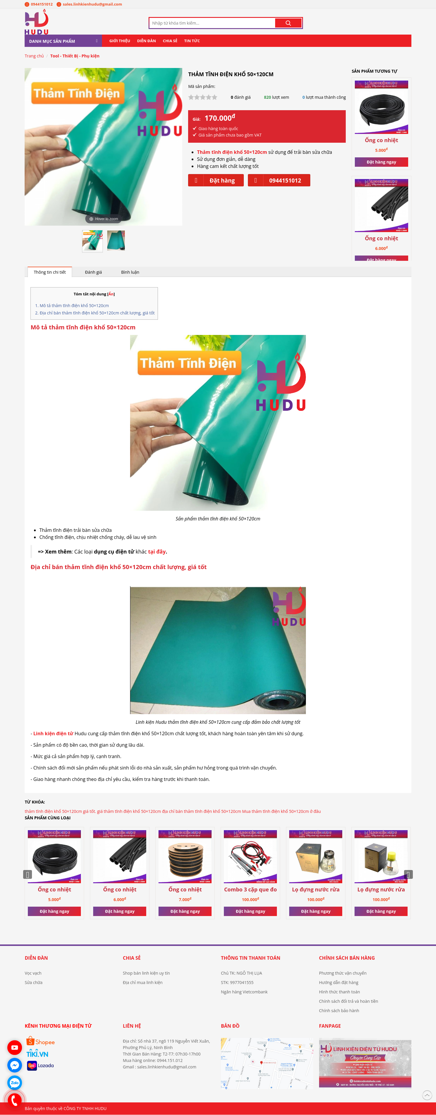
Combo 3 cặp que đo (250, 889)
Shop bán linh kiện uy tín (146, 973)
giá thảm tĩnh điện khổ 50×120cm (129, 811)
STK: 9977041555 (237, 982)
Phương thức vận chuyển (343, 973)
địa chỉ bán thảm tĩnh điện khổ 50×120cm (201, 811)
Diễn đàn (146, 41)
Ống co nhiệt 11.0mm (381, 140)
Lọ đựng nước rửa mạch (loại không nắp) (381, 890)
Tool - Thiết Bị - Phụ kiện (75, 56)
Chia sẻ (170, 41)
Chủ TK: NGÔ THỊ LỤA (241, 973)
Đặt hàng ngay (381, 162)
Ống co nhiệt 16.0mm (185, 890)
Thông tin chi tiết (50, 272)
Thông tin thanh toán (250, 958)
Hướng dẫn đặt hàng (338, 982)
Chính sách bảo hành (339, 1011)
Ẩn (111, 294)
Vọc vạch (33, 973)
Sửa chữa (33, 982)
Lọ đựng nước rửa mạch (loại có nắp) (316, 890)
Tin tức (192, 41)
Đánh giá (93, 272)
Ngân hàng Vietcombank (244, 992)
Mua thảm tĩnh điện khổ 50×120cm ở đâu (281, 811)
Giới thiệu (119, 41)
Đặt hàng (211, 180)
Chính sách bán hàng (347, 958)
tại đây (157, 551)
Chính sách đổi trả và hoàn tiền (348, 1001)
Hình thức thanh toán (339, 992)
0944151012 (38, 4)
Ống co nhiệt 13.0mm (381, 238)
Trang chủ (34, 56)
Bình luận (130, 272)
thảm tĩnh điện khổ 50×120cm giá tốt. (60, 811)
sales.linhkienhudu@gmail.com (89, 4)
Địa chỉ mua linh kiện (143, 982)
